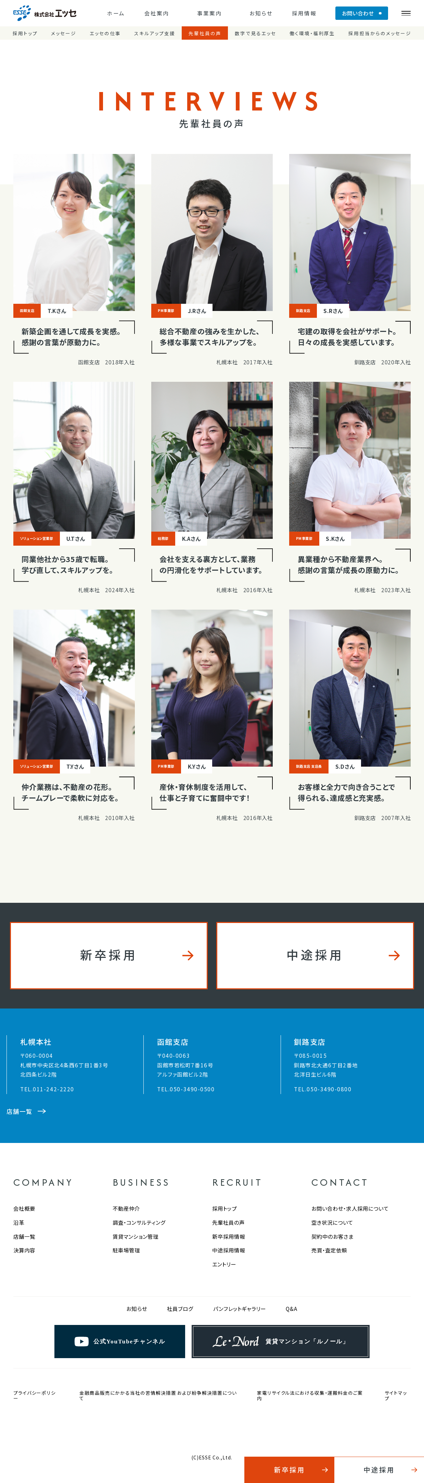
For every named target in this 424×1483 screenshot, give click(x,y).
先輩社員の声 (205, 33)
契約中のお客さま (332, 1236)
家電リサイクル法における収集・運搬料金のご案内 (310, 1395)
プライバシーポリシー (34, 1395)
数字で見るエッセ (255, 33)
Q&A (291, 1308)
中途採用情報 (228, 1250)
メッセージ (63, 33)
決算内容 (24, 1250)
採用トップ (25, 33)
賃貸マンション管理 (135, 1236)
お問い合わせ (358, 13)
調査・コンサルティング (139, 1222)
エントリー (224, 1264)
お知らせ (261, 13)
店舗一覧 (24, 1236)
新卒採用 (109, 954)
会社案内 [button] (156, 13)
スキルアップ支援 (154, 33)
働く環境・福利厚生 (312, 33)
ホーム (116, 13)
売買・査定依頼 (329, 1250)
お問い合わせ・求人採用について (350, 1208)
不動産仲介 (126, 1208)
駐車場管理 (126, 1250)
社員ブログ (180, 1308)
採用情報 (304, 13)
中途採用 (315, 954)
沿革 (18, 1222)
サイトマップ (396, 1395)
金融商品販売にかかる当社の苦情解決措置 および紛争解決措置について (157, 1395)
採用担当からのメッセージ (379, 33)
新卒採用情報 (228, 1236)
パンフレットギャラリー (239, 1308)
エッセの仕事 (105, 33)
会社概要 (24, 1208)
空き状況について (332, 1222)
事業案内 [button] (209, 13)
